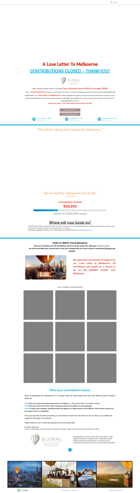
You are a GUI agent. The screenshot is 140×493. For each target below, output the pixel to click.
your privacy (74, 490)
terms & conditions (66, 490)
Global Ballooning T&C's (70, 110)
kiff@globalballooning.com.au (84, 230)
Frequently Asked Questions (70, 114)
